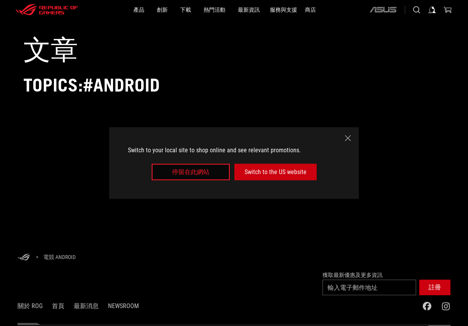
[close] (348, 138)
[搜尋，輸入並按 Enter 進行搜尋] (416, 10)
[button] (434, 287)
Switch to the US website (276, 172)
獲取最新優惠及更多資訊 (353, 275)
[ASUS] (383, 10)
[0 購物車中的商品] (447, 9)
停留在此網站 (190, 172)
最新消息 (86, 306)
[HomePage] (24, 258)
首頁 (58, 306)
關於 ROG (30, 306)
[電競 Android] (59, 257)
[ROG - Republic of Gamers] (47, 10)
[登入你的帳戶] (432, 9)
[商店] (310, 10)
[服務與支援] (283, 10)
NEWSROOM (123, 306)
